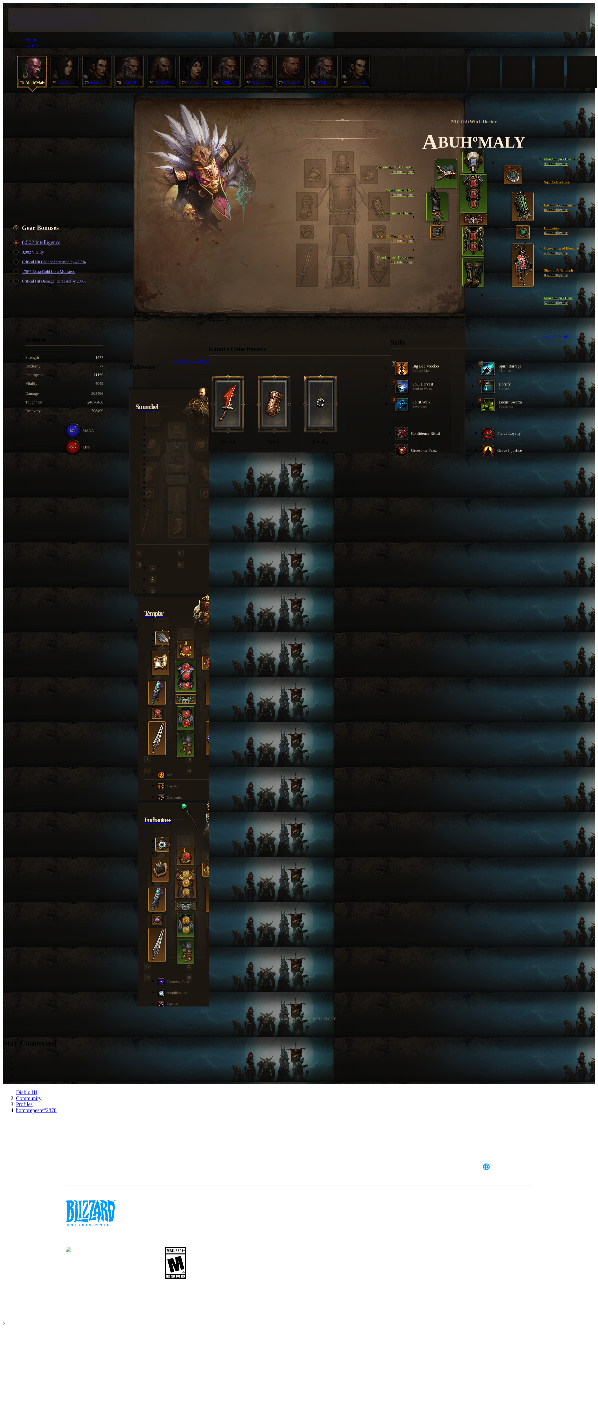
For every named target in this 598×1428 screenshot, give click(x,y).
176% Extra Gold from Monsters (45, 271)
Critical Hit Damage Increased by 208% (50, 281)
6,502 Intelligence (38, 243)
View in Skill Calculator (555, 336)
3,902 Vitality (29, 252)
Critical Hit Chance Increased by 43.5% (50, 262)
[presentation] (32, 20)
